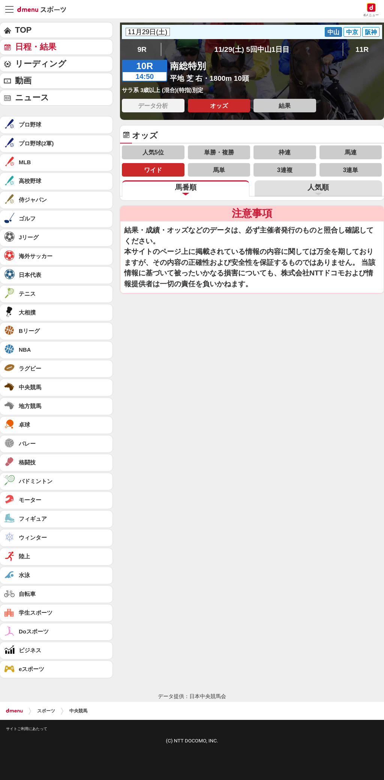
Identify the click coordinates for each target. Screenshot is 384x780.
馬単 (219, 169)
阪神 (371, 32)
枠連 (285, 152)
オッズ (219, 105)
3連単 (350, 169)
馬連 (351, 152)
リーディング (40, 63)
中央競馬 (78, 710)
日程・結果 (35, 46)
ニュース (32, 97)
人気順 (318, 187)
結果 (285, 105)
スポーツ (46, 710)
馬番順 (185, 187)
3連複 (284, 169)
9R (141, 49)
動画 (23, 80)
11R (362, 49)
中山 (333, 32)
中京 (352, 32)
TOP (23, 30)
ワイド (153, 169)
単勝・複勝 (219, 152)
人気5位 (153, 152)
